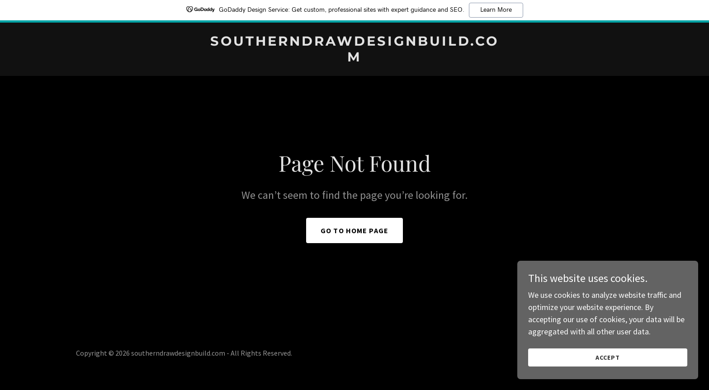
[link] (354, 58)
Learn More (496, 10)
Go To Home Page (354, 230)
